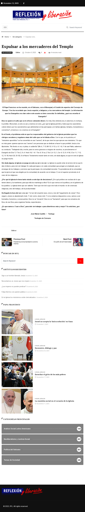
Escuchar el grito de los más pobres (50, 374)
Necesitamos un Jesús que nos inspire (15, 281)
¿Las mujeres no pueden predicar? (14, 286)
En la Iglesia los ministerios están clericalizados (19, 297)
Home (7, 37)
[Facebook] (23, 3)
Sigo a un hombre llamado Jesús (13, 276)
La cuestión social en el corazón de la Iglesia (54, 401)
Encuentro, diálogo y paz (46, 348)
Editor (18, 52)
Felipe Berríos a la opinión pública (13, 292)
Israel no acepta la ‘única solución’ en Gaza (54, 321)
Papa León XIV (40, 319)
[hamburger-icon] (5, 27)
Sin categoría (17, 37)
